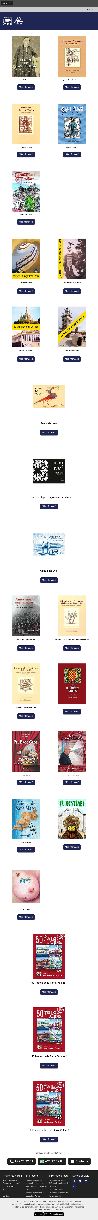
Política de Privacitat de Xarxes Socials (58, 1194)
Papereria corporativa (35, 1180)
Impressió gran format (35, 1193)
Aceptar (38, 1214)
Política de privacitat (57, 1180)
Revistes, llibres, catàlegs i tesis (36, 1188)
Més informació (26, 87)
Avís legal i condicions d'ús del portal (59, 1184)
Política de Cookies (56, 1190)
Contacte (6, 1196)
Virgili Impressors (10, 1180)
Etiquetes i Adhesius (34, 1196)
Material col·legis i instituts (36, 1183)
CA (88, 9)
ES (93, 9)
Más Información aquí (53, 1214)
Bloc (4, 1193)
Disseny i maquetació (11, 1183)
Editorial (6, 1190)
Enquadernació (9, 1186)
